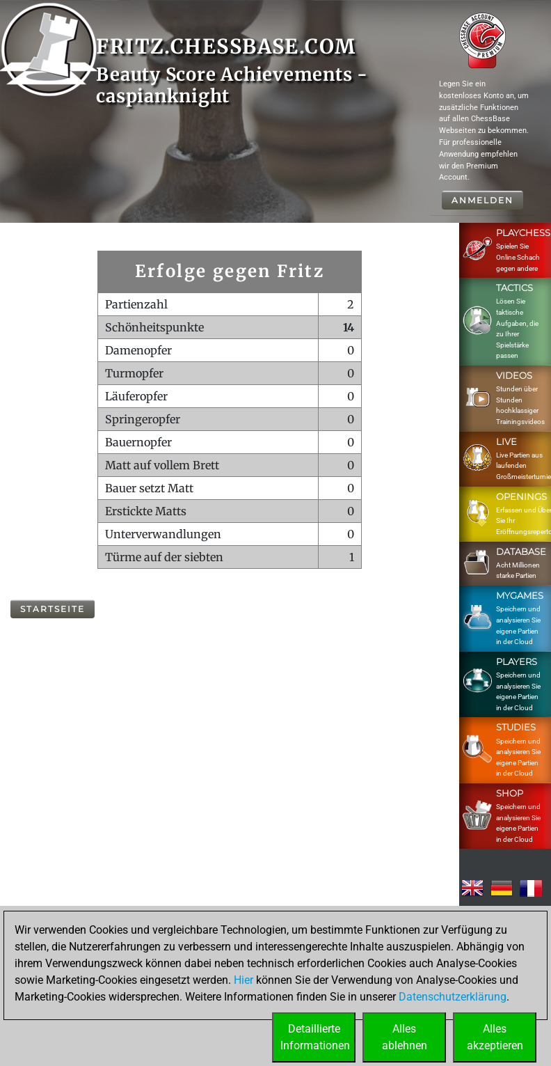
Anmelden (482, 200)
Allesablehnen (404, 1037)
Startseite (52, 609)
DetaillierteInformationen (315, 1037)
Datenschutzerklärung (452, 996)
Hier (243, 980)
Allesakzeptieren (495, 1037)
